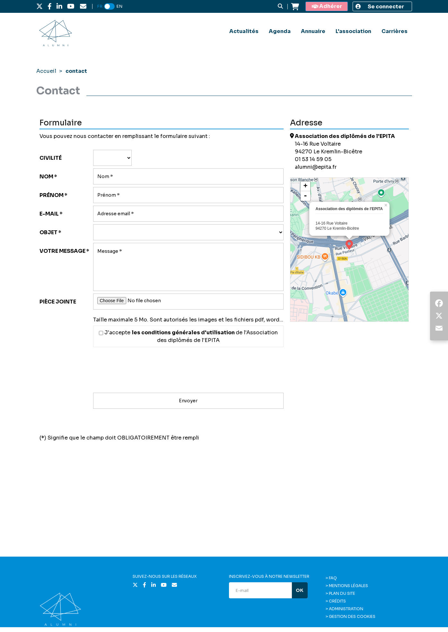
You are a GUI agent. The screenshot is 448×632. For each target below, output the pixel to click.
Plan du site (342, 593)
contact (76, 71)
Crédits (337, 601)
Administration (346, 608)
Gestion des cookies (352, 616)
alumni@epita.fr (316, 167)
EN (119, 6)
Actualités (244, 31)
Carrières (395, 31)
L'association (353, 31)
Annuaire (313, 31)
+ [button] (305, 186)
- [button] (305, 196)
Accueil (46, 71)
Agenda (280, 31)
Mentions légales (348, 585)
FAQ (333, 578)
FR (99, 6)
